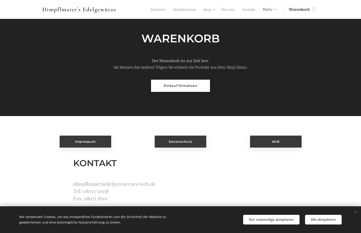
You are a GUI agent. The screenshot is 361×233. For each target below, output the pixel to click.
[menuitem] (148, 9)
